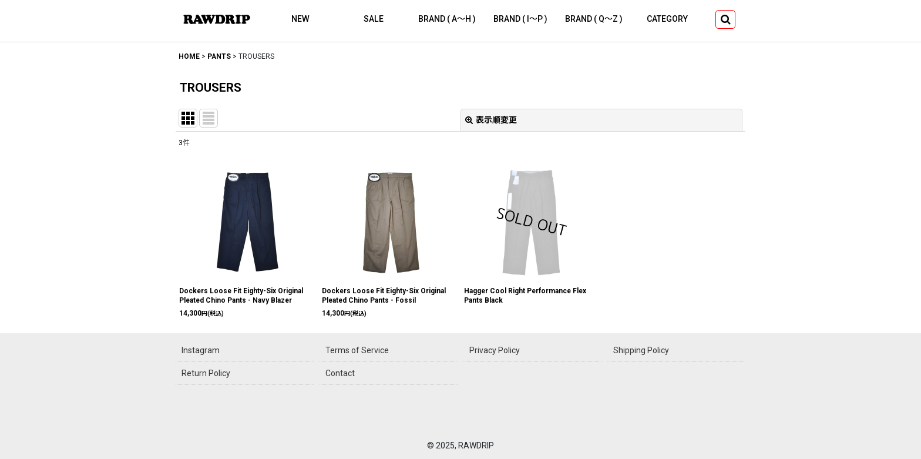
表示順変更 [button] (491, 120)
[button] (725, 19)
